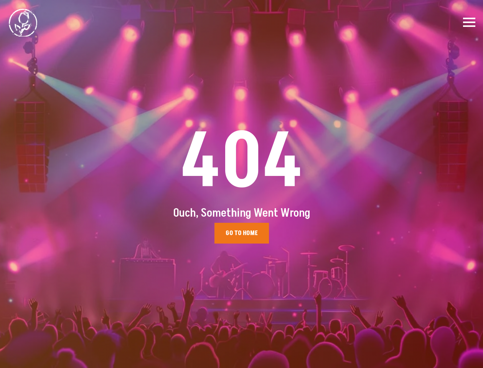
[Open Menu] (469, 22)
